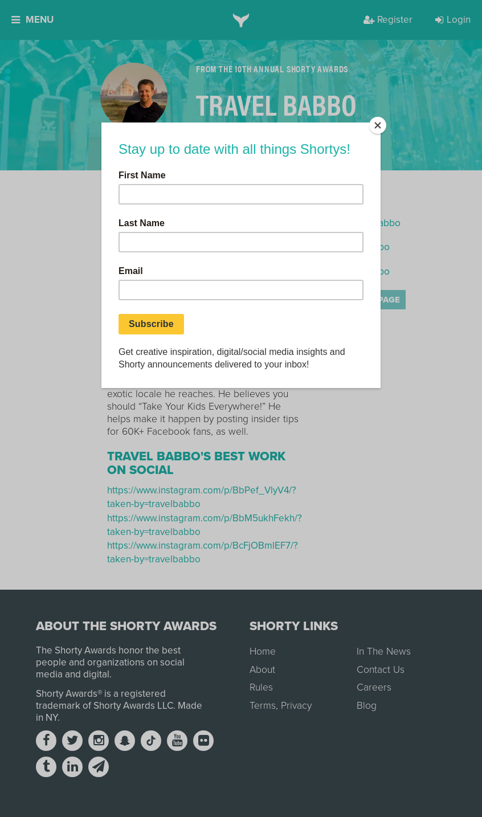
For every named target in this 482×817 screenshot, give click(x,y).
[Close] (377, 125)
